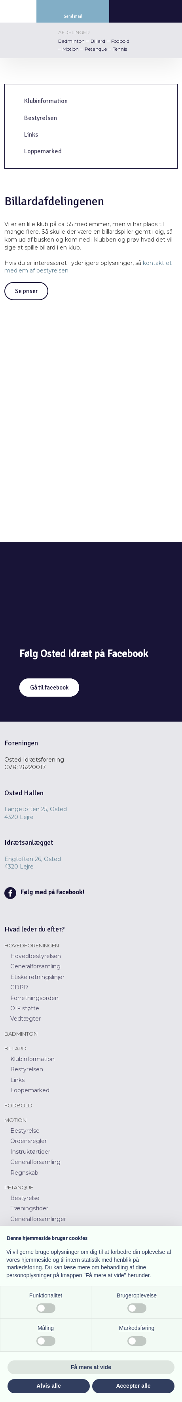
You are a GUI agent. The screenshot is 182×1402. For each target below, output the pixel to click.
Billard (98, 41)
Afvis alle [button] (48, 1386)
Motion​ (15, 1120)
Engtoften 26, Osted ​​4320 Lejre (32, 863)
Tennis (120, 49)
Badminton (71, 41)
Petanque (96, 49)
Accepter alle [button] (133, 1386)
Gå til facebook (49, 687)
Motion (71, 49)
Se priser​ (26, 291)
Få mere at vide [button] (91, 1367)
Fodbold (120, 41)
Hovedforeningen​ (31, 945)
